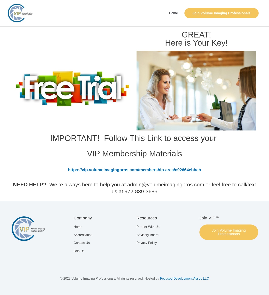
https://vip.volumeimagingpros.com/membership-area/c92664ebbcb (134, 169)
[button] (221, 13)
